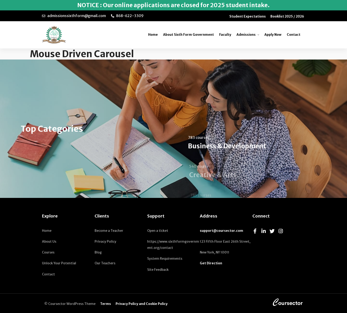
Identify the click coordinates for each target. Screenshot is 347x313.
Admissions (246, 35)
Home (153, 35)
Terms (105, 304)
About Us (49, 241)
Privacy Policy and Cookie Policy (142, 304)
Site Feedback (158, 270)
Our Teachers (105, 263)
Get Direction (211, 263)
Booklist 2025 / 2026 (287, 16)
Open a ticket (157, 231)
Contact (293, 35)
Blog (98, 252)
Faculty (225, 35)
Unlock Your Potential (59, 263)
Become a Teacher (109, 231)
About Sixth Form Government (188, 35)
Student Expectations (247, 16)
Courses (48, 252)
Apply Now (272, 35)
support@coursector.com (221, 231)
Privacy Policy (105, 241)
